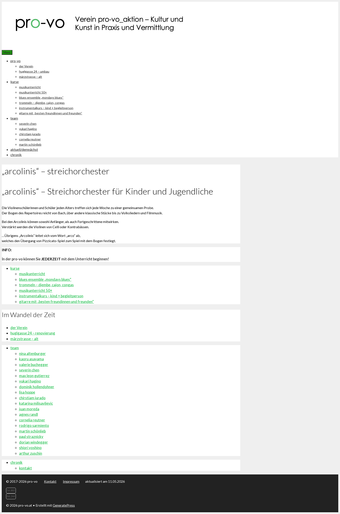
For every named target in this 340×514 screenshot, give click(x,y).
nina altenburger (32, 353)
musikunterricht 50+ (33, 92)
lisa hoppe (27, 392)
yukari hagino (28, 129)
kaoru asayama (31, 359)
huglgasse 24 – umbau (34, 71)
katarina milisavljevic (36, 403)
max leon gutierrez (34, 375)
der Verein (26, 66)
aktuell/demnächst (24, 149)
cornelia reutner (30, 139)
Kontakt (50, 481)
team (14, 118)
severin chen (27, 123)
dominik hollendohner (36, 386)
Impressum (71, 481)
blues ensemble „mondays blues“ (41, 97)
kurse (14, 82)
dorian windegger (33, 442)
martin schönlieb (30, 144)
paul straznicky (31, 436)
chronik (16, 155)
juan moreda (29, 409)
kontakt (25, 468)
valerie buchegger (33, 364)
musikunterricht (30, 87)
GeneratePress (64, 505)
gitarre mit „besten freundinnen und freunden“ (50, 113)
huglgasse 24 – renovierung (32, 333)
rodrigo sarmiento (34, 425)
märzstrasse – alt (30, 76)
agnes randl (28, 414)
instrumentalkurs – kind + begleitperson (46, 108)
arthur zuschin (30, 453)
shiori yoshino (30, 447)
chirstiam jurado (30, 134)
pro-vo (15, 61)
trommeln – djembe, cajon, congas (42, 103)
